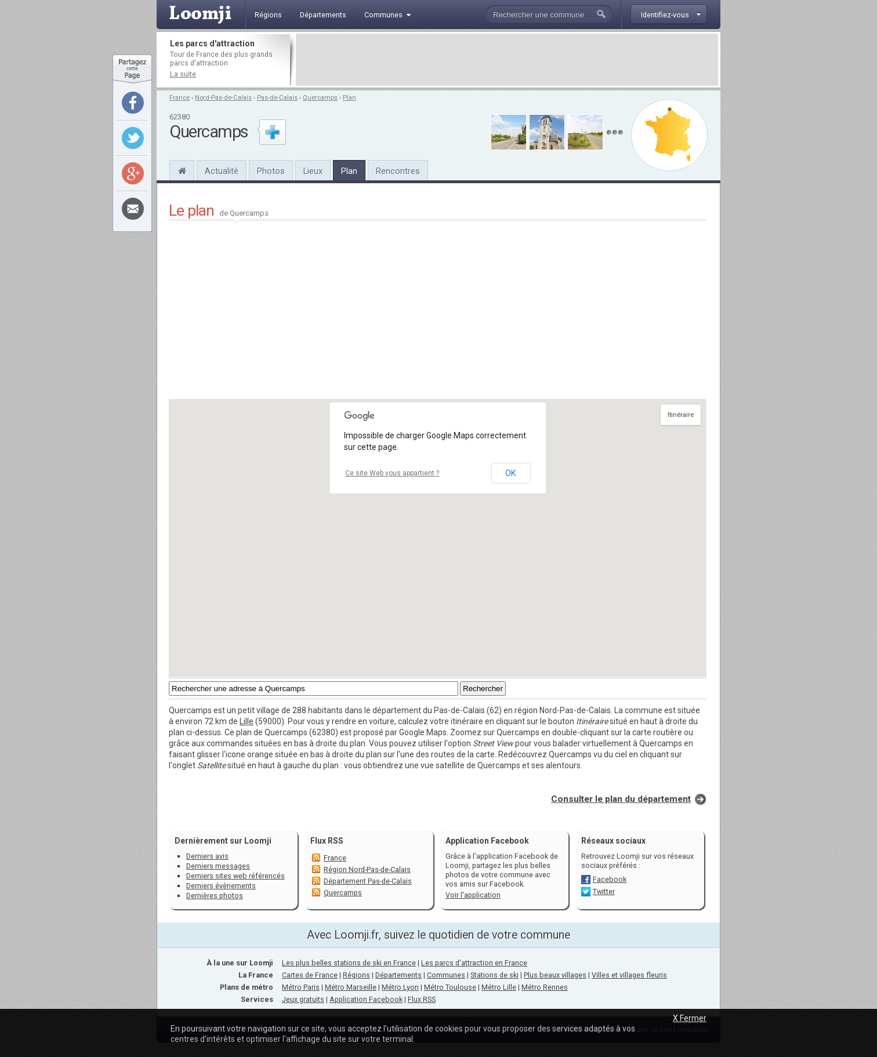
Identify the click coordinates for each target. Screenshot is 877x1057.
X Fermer (689, 1018)
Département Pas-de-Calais (368, 881)
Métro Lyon (400, 987)
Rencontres (398, 171)
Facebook (609, 879)
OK (510, 473)
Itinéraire (681, 415)
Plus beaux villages (555, 975)
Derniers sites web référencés (235, 875)
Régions (356, 975)
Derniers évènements (221, 885)
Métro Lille (498, 987)
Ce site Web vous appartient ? (392, 473)
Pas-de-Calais (277, 97)
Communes (446, 975)
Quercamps (320, 97)
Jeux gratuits (303, 999)
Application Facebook (366, 999)
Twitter (604, 891)
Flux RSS (326, 840)
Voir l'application (473, 895)
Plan (349, 97)
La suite (183, 74)
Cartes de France (310, 975)
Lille (246, 721)
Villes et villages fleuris (629, 975)
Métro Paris (301, 987)
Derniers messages (218, 866)
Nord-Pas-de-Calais (223, 97)
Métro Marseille (350, 987)
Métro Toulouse (450, 987)
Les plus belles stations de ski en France (349, 962)
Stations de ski (494, 975)
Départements (398, 975)
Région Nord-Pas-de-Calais (367, 869)
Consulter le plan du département (621, 799)
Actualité (221, 171)
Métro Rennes (544, 987)
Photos (271, 171)
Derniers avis (207, 856)
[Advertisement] (507, 60)
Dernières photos (214, 895)
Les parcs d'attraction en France (474, 962)
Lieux (312, 171)
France (179, 97)
